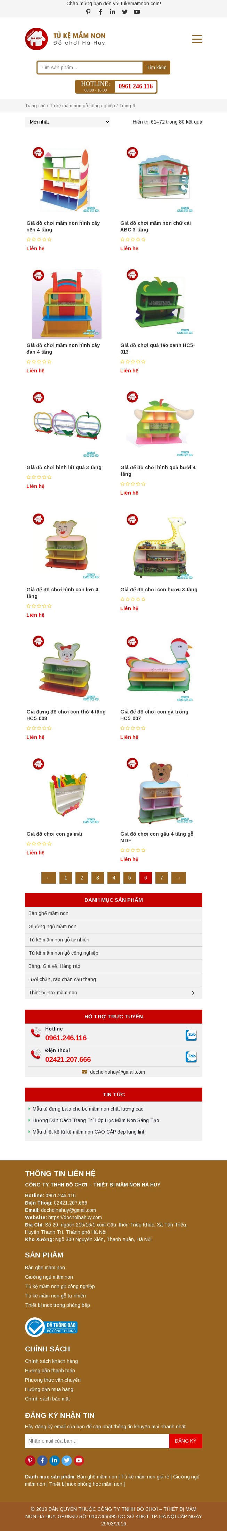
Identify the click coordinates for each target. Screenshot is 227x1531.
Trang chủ (35, 105)
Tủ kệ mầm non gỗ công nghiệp (82, 105)
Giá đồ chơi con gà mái (54, 834)
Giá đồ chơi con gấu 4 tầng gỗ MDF (157, 837)
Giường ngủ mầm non (52, 926)
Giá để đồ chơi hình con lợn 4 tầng (62, 593)
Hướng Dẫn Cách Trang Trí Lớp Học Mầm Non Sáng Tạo (96, 1120)
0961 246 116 (136, 86)
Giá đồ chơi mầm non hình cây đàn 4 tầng (63, 348)
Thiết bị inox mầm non (53, 992)
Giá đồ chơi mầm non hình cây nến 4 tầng (63, 226)
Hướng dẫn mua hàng (49, 1389)
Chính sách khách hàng (51, 1361)
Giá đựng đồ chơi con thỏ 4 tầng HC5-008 (66, 715)
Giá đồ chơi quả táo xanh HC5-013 (157, 348)
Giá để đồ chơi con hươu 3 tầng (158, 589)
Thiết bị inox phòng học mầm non (85, 1484)
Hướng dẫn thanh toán (50, 1370)
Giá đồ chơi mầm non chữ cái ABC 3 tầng (155, 226)
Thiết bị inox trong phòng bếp (57, 1305)
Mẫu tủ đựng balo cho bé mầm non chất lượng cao (88, 1109)
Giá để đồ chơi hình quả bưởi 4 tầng (157, 471)
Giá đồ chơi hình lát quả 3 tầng (64, 467)
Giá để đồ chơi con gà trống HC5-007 (154, 715)
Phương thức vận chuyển (53, 1380)
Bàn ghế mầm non (48, 913)
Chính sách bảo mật (47, 1399)
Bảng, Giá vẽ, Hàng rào (54, 966)
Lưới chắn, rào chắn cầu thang (62, 979)
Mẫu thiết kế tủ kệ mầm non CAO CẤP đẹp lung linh (89, 1132)
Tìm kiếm (156, 67)
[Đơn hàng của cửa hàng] (67, 122)
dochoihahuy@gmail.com (113, 1072)
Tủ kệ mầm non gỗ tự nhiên (59, 939)
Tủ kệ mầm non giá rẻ (145, 1476)
